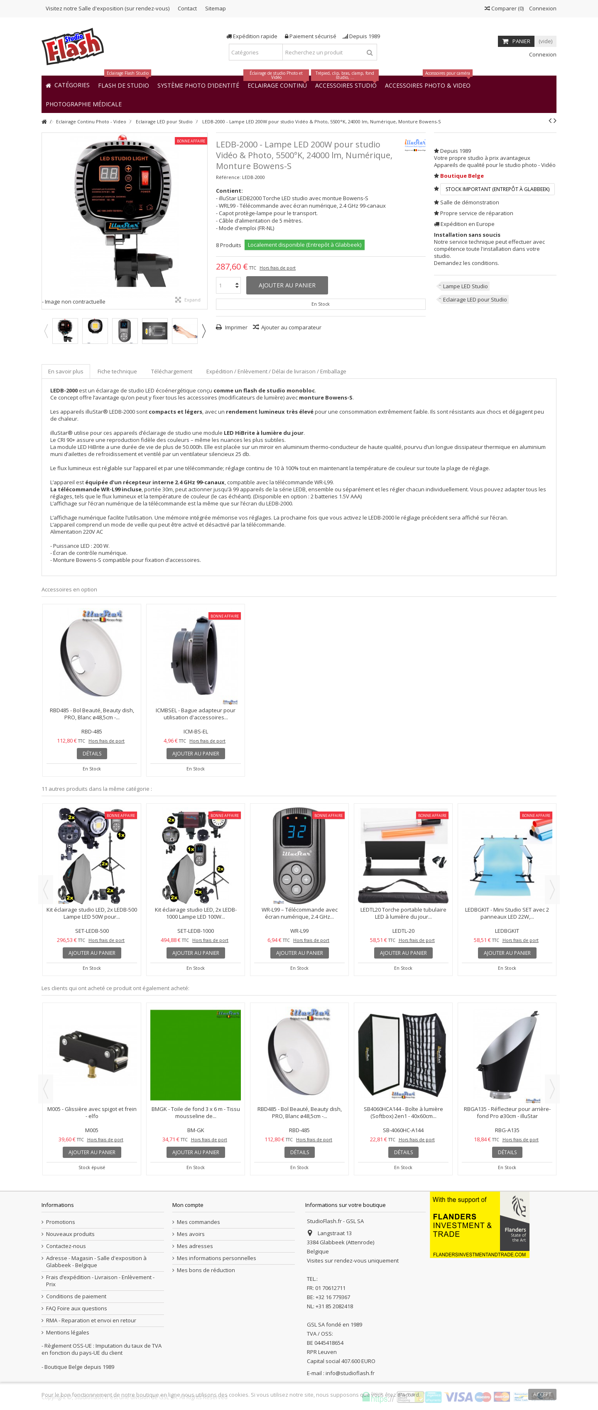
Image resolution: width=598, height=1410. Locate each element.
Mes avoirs (191, 1234)
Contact (187, 8)
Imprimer (236, 327)
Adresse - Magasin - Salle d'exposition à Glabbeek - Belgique (96, 1262)
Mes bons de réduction (206, 1270)
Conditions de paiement (76, 1296)
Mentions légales (67, 1332)
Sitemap (215, 8)
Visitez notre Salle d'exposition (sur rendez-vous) (107, 8)
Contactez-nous (66, 1246)
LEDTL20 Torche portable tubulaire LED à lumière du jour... (403, 913)
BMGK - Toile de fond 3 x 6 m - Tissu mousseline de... (196, 1112)
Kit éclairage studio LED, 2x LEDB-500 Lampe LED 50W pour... (92, 913)
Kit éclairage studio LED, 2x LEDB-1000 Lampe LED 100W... (196, 913)
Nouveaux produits (70, 1234)
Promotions (60, 1222)
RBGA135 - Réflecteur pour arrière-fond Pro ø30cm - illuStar (507, 1112)
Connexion (542, 8)
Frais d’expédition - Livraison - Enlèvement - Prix (100, 1281)
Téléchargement (171, 371)
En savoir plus (65, 371)
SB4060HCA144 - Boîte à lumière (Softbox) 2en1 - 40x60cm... (403, 1112)
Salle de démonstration (469, 202)
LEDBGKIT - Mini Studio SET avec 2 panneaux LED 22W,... (507, 913)
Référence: (228, 177)
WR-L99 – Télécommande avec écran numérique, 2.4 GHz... (300, 913)
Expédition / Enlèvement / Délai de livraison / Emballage (276, 371)
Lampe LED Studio (465, 286)
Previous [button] (46, 331)
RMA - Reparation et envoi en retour (91, 1320)
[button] (84, 103)
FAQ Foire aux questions (76, 1308)
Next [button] (203, 331)
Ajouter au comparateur (291, 327)
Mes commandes (198, 1222)
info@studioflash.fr (350, 1373)
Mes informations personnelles (216, 1258)
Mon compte (187, 1205)
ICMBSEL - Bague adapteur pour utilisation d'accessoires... (195, 713)
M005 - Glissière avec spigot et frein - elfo (92, 1112)
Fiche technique (117, 371)
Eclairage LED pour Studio (475, 299)
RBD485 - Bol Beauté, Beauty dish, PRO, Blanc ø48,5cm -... (92, 713)
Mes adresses (195, 1246)
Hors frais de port (278, 268)
